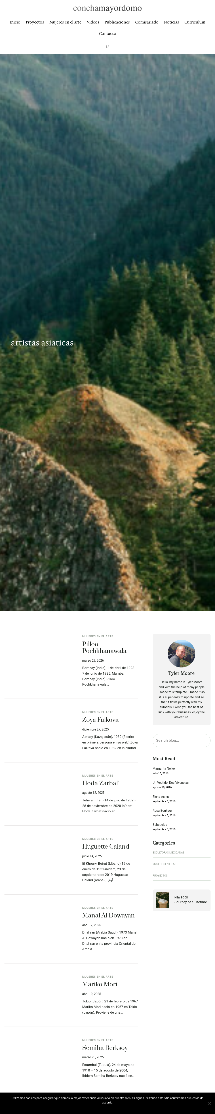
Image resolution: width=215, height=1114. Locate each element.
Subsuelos (160, 824)
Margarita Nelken (165, 768)
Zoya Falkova (100, 720)
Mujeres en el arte (97, 636)
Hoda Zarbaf (100, 783)
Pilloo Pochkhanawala (104, 648)
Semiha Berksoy (105, 1048)
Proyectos (160, 875)
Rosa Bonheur (162, 810)
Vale (108, 1108)
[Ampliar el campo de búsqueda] (107, 46)
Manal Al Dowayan (108, 915)
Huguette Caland (105, 846)
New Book (181, 897)
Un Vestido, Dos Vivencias (171, 782)
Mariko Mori (99, 984)
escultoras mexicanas (168, 852)
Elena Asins (161, 796)
